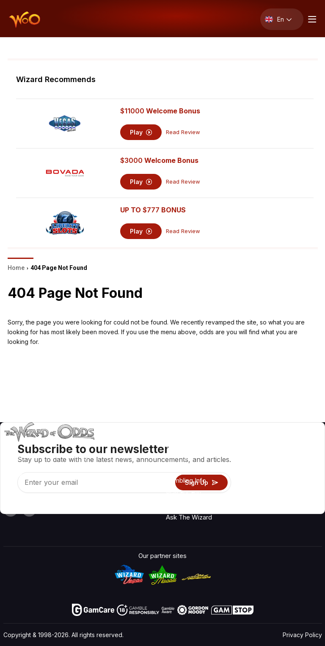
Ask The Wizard (189, 517)
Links (257, 470)
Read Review (183, 132)
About (258, 446)
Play (141, 132)
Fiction (301, 495)
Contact (261, 458)
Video (300, 458)
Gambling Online (189, 505)
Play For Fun (183, 493)
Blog (298, 470)
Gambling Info (186, 480)
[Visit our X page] (29, 509)
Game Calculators (192, 468)
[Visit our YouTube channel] (10, 509)
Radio (300, 446)
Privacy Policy (302, 634)
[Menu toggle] (311, 19)
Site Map (305, 482)
